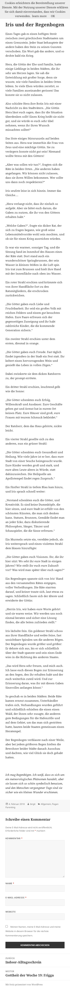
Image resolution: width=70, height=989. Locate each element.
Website (10, 911)
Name (9, 883)
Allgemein (46, 804)
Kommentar (13, 838)
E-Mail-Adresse (16, 897)
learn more (39, 16)
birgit (32, 804)
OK (53, 16)
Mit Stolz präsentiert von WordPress (24, 984)
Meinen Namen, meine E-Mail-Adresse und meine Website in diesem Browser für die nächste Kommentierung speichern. (33, 931)
